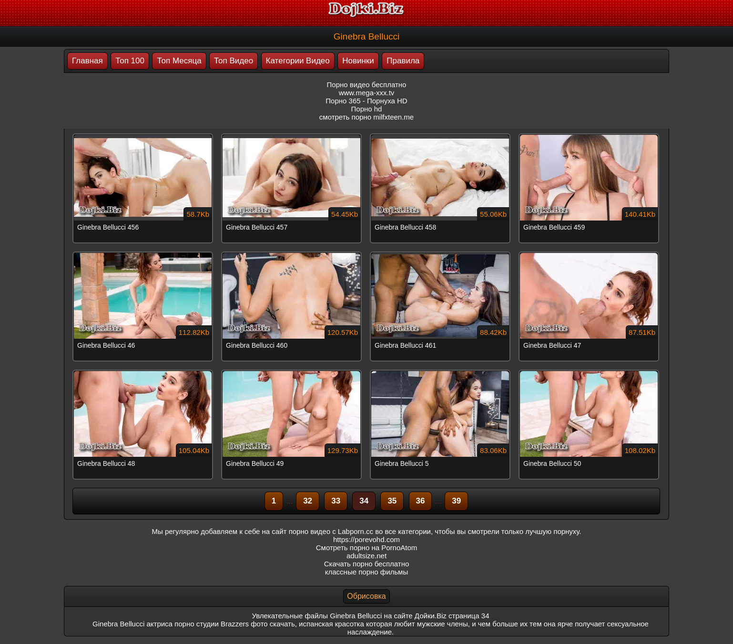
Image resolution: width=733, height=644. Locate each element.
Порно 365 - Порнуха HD (366, 101)
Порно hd (366, 109)
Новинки (358, 60)
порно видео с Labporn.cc (331, 531)
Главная (87, 60)
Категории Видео (298, 60)
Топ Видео (233, 60)
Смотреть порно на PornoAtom (366, 547)
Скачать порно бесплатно (366, 564)
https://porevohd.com (366, 539)
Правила (403, 60)
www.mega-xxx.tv (367, 93)
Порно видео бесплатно (367, 84)
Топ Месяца (179, 60)
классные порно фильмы (366, 572)
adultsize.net (366, 556)
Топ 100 (129, 60)
